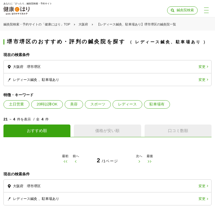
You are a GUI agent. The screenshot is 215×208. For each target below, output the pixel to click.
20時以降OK (47, 104)
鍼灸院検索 (185, 10)
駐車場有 (156, 104)
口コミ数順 (178, 130)
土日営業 (16, 104)
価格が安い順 (107, 130)
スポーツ (97, 104)
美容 (74, 104)
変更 (202, 66)
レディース (127, 104)
